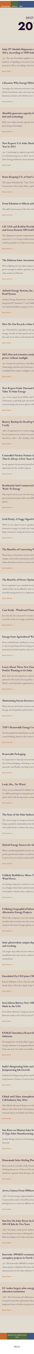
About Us (17, 1346)
